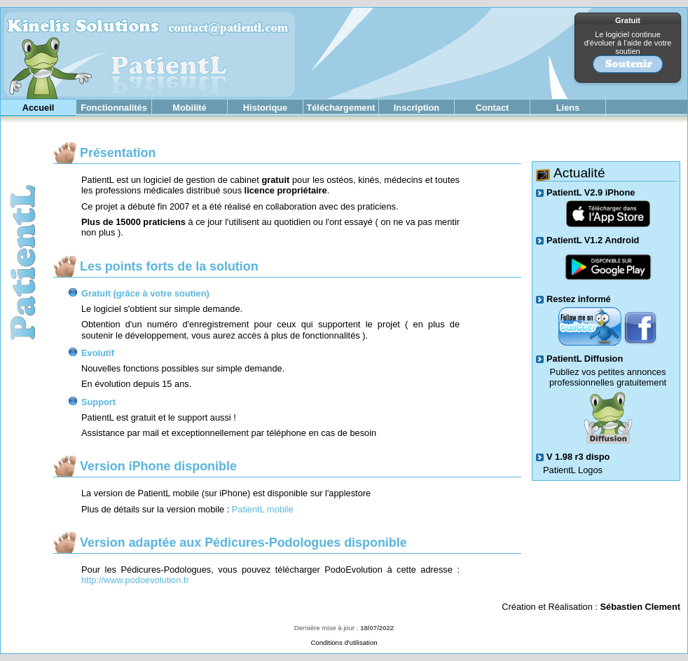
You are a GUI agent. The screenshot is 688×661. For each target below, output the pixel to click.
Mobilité (189, 107)
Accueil (38, 107)
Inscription (416, 107)
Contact (492, 107)
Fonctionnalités (114, 107)
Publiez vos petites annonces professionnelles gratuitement (607, 377)
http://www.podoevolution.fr (135, 580)
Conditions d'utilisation (343, 642)
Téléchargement (340, 107)
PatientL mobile (263, 509)
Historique (265, 107)
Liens (567, 107)
